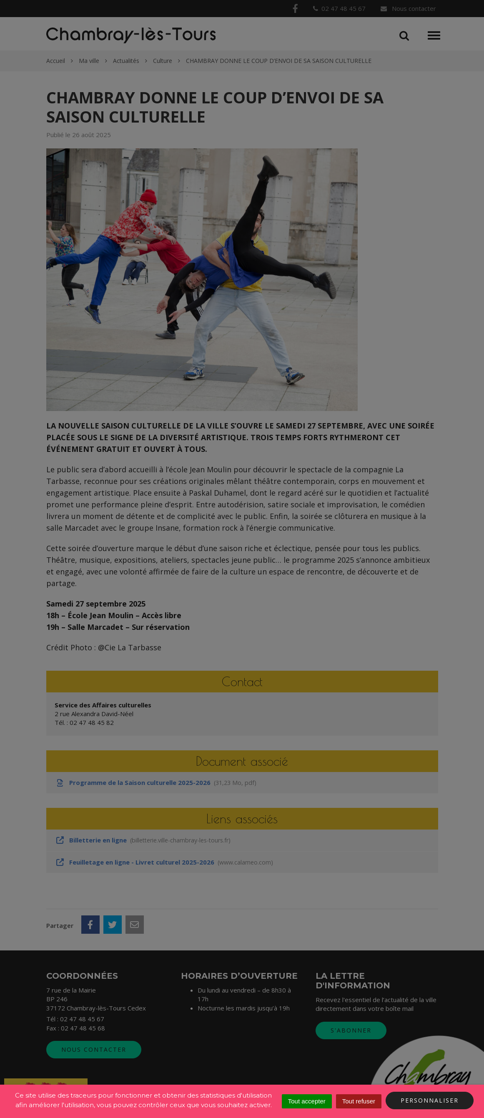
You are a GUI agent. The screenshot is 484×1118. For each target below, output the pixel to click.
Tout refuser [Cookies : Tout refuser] (358, 1101)
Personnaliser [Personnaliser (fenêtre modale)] (430, 1100)
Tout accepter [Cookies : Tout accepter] (307, 1101)
